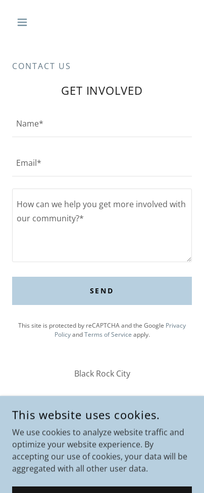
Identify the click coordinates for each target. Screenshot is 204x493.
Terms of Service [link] (108, 334)
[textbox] (102, 123)
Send (102, 290)
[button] (25, 22)
